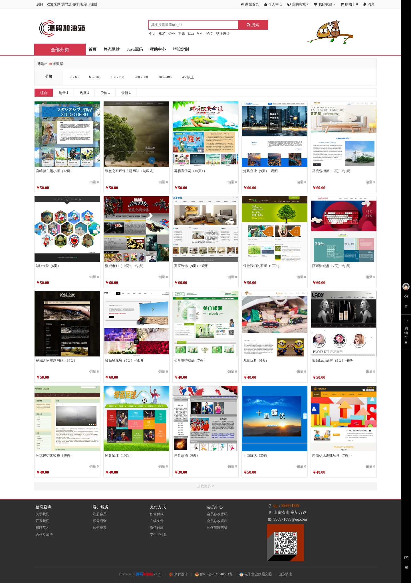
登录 (83, 4)
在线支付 (157, 521)
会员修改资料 (217, 521)
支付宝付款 (158, 535)
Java (191, 34)
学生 (200, 34)
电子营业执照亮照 (255, 574)
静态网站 (112, 49)
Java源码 (135, 49)
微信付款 (157, 528)
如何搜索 (99, 528)
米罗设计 (178, 574)
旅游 (162, 34)
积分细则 (99, 521)
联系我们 (42, 521)
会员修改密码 (217, 514)
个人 (152, 34)
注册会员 (99, 514)
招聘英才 (42, 528)
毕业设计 (223, 34)
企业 (171, 34)
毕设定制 (181, 49)
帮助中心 (158, 49)
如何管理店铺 (217, 528)
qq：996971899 (286, 506)
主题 (181, 34)
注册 (93, 4)
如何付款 (157, 514)
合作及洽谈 (44, 535)
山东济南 (285, 574)
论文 (209, 34)
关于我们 (42, 514)
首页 (92, 49)
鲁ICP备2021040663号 (214, 574)
